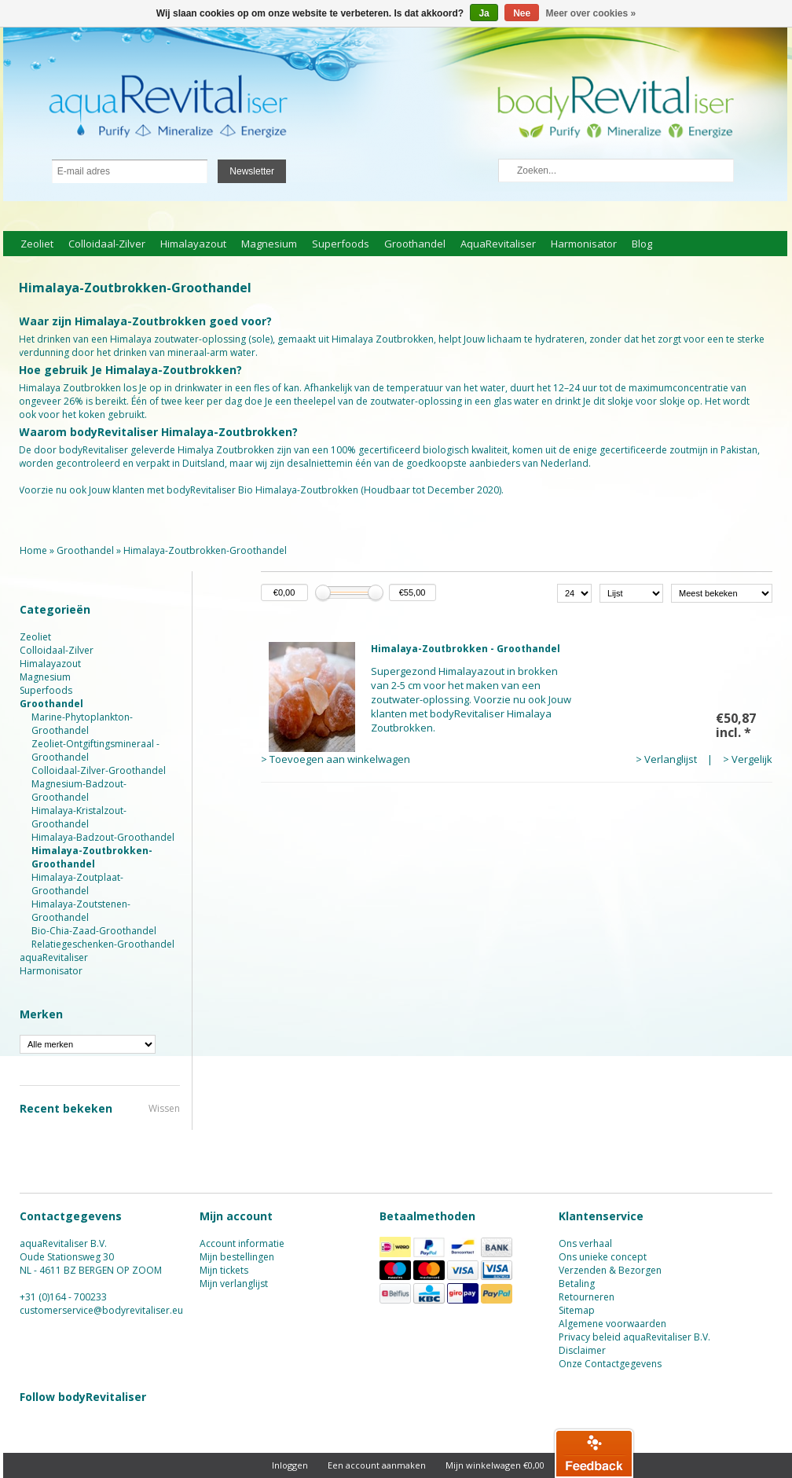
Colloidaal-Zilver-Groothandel (98, 770)
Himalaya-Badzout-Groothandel (102, 837)
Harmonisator (584, 244)
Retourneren (586, 1297)
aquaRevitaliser (498, 244)
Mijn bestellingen (237, 1256)
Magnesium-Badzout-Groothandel (78, 790)
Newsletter (251, 171)
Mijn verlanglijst (234, 1283)
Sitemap (577, 1310)
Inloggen (290, 1465)
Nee (521, 13)
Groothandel (415, 244)
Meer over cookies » (591, 13)
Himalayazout (193, 244)
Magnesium (269, 244)
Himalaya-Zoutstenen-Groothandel (80, 910)
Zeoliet (36, 244)
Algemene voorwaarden (612, 1323)
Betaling (577, 1283)
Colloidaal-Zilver (106, 244)
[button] (594, 1453)
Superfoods (340, 244)
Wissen (164, 1108)
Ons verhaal (585, 1243)
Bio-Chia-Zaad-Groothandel (93, 930)
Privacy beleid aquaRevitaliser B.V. (634, 1337)
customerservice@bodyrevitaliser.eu (101, 1310)
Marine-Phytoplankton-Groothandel (82, 723)
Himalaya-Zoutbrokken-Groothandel (205, 550)
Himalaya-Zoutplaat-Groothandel (77, 884)
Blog (642, 244)
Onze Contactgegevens (610, 1363)
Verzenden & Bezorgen (610, 1270)
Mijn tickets (224, 1270)
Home (33, 550)
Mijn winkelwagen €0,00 (495, 1465)
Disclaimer (582, 1350)
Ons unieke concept (603, 1256)
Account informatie (242, 1243)
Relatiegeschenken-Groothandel (102, 944)
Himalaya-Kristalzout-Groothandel (78, 817)
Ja (483, 13)
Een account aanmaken (377, 1465)
